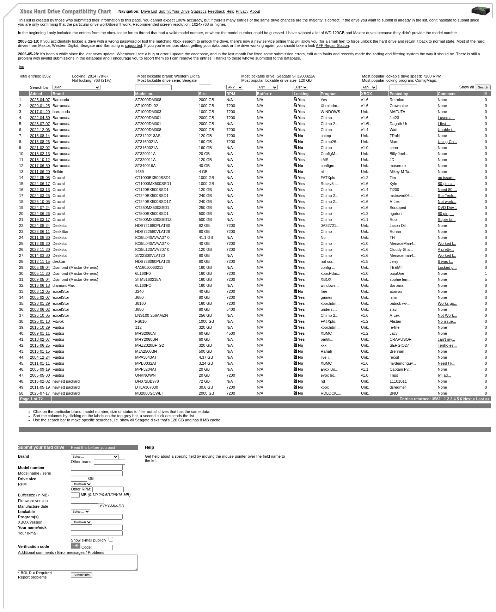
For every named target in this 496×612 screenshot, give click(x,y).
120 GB (305, 80)
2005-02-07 (40, 297)
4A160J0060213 (149, 267)
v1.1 (364, 219)
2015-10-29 (40, 327)
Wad (393, 130)
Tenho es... (447, 345)
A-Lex (395, 201)
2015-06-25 (40, 345)
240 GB (205, 195)
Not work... (447, 201)
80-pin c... (446, 183)
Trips (394, 375)
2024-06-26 (40, 213)
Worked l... (447, 243)
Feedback (216, 11)
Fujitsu (58, 327)
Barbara (396, 285)
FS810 (140, 321)
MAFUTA (397, 112)
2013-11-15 (40, 261)
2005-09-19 (40, 369)
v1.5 (364, 261)
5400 (230, 309)
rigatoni (396, 213)
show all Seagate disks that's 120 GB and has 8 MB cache (170, 420)
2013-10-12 (40, 159)
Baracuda (61, 100)
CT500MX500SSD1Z (153, 219)
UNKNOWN (145, 375)
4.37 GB (206, 357)
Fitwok (58, 321)
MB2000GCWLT (149, 393)
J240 (139, 291)
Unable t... (446, 130)
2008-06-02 (40, 309)
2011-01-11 (40, 363)
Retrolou (397, 100)
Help (230, 11)
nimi (393, 297)
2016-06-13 (40, 285)
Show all (466, 87)
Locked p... (447, 267)
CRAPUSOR (400, 339)
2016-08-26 (40, 142)
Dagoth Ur (398, 124)
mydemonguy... (403, 363)
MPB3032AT (146, 363)
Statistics (199, 11)
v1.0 (364, 148)
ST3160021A (146, 142)
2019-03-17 (40, 219)
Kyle (393, 183)
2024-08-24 (40, 225)
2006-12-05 (40, 291)
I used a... (446, 118)
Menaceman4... (403, 255)
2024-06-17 (40, 183)
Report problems (32, 577)
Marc (394, 142)
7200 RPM (432, 76)
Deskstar (60, 225)
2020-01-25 (40, 106)
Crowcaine (399, 106)
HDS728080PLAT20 (152, 261)
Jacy (394, 333)
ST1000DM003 (148, 112)
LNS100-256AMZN (151, 315)
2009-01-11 (40, 333)
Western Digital (187, 76)
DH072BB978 (147, 381)
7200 (230, 106)
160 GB (205, 142)
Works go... (447, 303)
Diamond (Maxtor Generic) (75, 267)
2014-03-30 (40, 255)
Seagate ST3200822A (296, 76)
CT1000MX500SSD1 (153, 183)
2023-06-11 (40, 231)
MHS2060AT (146, 333)
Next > (469, 399)
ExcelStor (61, 291)
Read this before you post (93, 447)
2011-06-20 (40, 171)
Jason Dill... (400, 225)
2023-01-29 (40, 303)
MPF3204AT (146, 369)
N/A (229, 100)
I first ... (444, 124)
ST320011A (145, 154)
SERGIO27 (399, 345)
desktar (59, 261)
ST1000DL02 (146, 106)
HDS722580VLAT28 (152, 231)
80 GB (204, 231)
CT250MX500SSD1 (152, 207)
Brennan (397, 351)
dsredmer (398, 387)
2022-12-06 (40, 130)
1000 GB (206, 106)
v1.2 (364, 177)
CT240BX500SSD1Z (153, 201)
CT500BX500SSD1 (152, 213)
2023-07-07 (40, 124)
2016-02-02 (40, 381)
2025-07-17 (40, 393)
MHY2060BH (146, 339)
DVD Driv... (447, 207)
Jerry (394, 261)
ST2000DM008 (148, 100)
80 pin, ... (446, 213)
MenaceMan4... (403, 243)
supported (133, 45)
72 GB (204, 381)
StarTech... (447, 195)
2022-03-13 (40, 189)
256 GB (205, 315)
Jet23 (394, 118)
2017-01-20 (40, 112)
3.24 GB (206, 363)
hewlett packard (66, 381)
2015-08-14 (40, 136)
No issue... (447, 321)
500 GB (205, 213)
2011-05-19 (40, 387)
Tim (393, 177)
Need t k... (446, 363)
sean (394, 148)
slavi (393, 309)
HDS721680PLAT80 (152, 225)
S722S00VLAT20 (150, 255)
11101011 (398, 381)
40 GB (204, 165)
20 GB (204, 154)
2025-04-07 (40, 100)
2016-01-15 (40, 351)
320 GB (205, 327)
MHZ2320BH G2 (149, 345)
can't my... (446, 339)
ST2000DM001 (148, 118)
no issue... (446, 177)
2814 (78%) (98, 76)
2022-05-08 (40, 177)
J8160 (140, 303)
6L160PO (143, 285)
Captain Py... (400, 369)
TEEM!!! (397, 267)
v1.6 (364, 100)
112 (138, 327)
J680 (139, 297)
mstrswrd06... (401, 195)
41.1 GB (206, 237)
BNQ (394, 393)
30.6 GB (206, 387)
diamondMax (64, 285)
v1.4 (364, 130)
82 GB (204, 225)
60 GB (204, 333)
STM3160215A (148, 279)
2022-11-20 (40, 249)
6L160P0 (143, 273)
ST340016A (145, 165)
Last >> (483, 399)
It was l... (445, 261)
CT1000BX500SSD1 (153, 177)
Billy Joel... (399, 154)
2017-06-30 (40, 165)
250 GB (205, 207)
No (300, 136)
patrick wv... (400, 303)
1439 (139, 171)
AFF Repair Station (332, 45)
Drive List (149, 11)
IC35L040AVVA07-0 (152, 237)
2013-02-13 (40, 154)
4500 (230, 333)
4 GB (203, 171)
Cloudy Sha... (401, 249)
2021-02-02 (40, 148)
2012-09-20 (40, 243)
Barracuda (62, 106)
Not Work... (447, 315)
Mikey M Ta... (401, 171)
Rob (393, 219)
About (255, 11)
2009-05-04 (40, 279)
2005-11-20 (40, 273)
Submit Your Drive (174, 11)
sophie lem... (400, 279)
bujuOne (397, 273)
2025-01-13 (40, 321)
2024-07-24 (40, 207)
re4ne (394, 327)
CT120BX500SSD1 (152, 189)
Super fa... (447, 219)
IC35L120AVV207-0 (152, 249)
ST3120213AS (147, 136)
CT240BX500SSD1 (152, 195)
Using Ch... (447, 142)
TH (392, 237)
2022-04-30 (40, 118)
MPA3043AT (146, 357)
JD (392, 159)
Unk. (365, 112)
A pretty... (446, 249)
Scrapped (398, 207)
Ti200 (394, 189)
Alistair (395, 321)
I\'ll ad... (444, 375)
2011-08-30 (40, 237)
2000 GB (206, 100)
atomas (396, 291)
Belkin (58, 171)
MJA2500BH (146, 351)
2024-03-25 (40, 195)
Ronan (395, 231)
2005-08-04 (40, 267)
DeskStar (60, 231)
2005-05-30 (40, 375)
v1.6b (366, 124)
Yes (301, 100)
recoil (394, 357)
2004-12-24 (40, 357)
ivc (21, 66)
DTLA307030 (146, 387)
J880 (139, 309)
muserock (398, 165)
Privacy (242, 11)
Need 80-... (447, 189)
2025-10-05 (40, 201)
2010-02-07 (40, 339)
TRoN (395, 136)
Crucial (59, 177)
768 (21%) (102, 80)
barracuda (61, 112)
